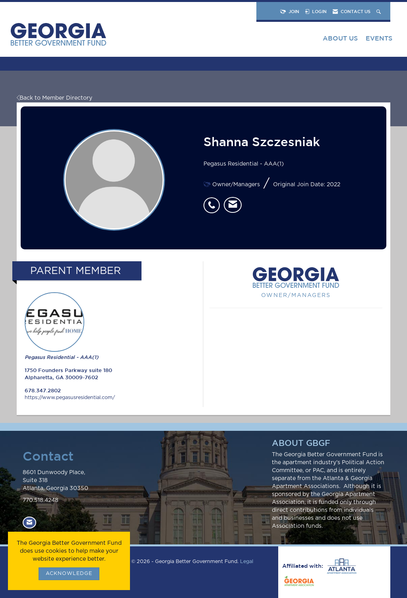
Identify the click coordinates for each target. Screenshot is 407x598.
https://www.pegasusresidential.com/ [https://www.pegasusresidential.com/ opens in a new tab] (70, 397)
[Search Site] (379, 11)
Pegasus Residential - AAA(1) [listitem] (62, 326)
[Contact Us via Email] (29, 522)
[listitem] (214, 201)
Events (379, 38)
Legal (246, 561)
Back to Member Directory (54, 98)
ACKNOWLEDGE (69, 573)
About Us (340, 38)
